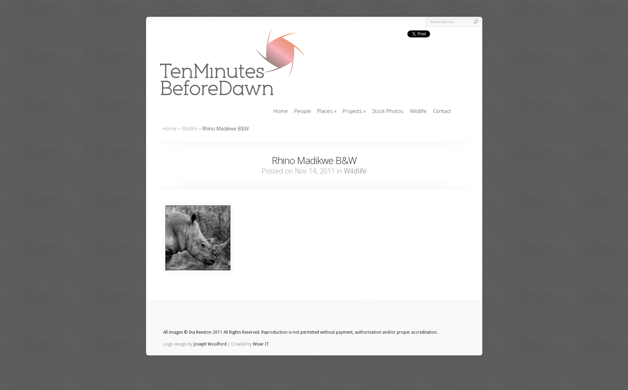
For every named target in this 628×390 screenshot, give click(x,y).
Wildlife (418, 110)
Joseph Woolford (210, 344)
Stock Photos (387, 110)
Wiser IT (261, 344)
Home (281, 110)
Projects (354, 110)
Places (326, 110)
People (302, 110)
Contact (442, 110)
